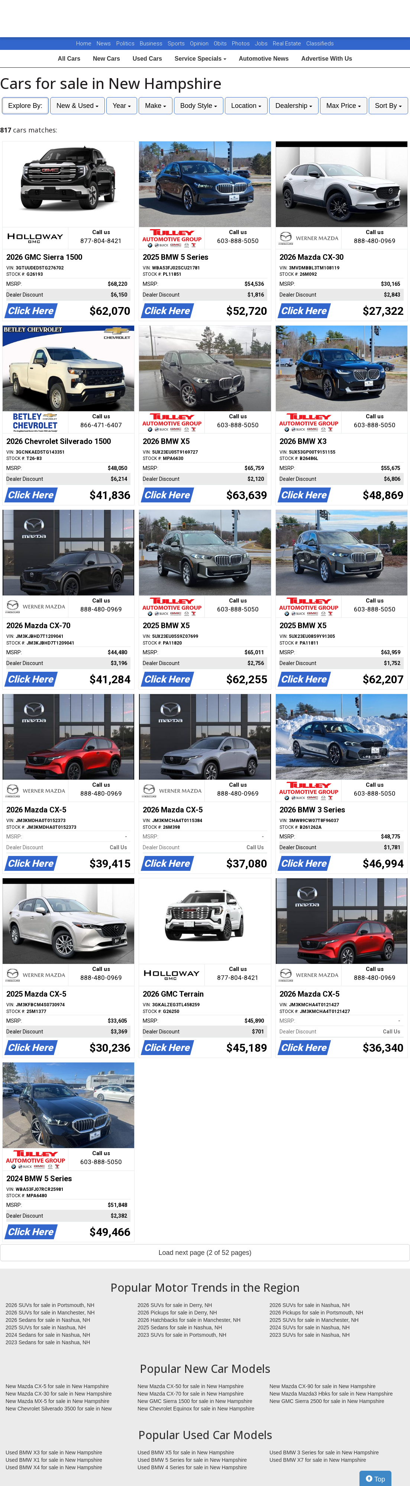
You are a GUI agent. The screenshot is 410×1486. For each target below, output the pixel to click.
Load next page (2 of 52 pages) (204, 1252)
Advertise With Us (326, 58)
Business (152, 43)
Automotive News (263, 58)
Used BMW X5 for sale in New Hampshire (186, 1452)
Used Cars (147, 58)
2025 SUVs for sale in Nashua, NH (46, 1327)
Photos (241, 43)
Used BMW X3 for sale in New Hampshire (54, 1452)
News (104, 43)
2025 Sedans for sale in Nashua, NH (180, 1327)
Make (155, 105)
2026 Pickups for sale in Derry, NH (177, 1313)
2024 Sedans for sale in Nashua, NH (48, 1335)
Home (83, 43)
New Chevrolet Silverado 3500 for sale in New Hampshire (59, 1409)
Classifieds (320, 43)
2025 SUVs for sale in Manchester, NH (314, 1320)
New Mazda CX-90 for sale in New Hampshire (322, 1386)
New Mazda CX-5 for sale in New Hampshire (57, 1386)
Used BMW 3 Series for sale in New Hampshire (324, 1452)
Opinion (200, 43)
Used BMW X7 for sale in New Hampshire (317, 1460)
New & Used (78, 105)
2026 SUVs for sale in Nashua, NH (309, 1305)
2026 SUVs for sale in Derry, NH (175, 1305)
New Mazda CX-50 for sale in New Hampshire (191, 1386)
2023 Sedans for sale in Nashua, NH (48, 1342)
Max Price (343, 105)
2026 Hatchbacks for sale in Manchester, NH (189, 1320)
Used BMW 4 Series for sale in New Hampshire (192, 1467)
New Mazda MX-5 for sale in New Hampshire (57, 1401)
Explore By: (25, 105)
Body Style (198, 105)
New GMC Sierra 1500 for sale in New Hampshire (195, 1401)
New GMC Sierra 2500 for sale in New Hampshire (326, 1401)
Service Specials (200, 58)
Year (122, 105)
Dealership (293, 105)
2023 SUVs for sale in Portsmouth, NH (182, 1335)
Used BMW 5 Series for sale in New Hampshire (192, 1460)
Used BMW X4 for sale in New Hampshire (54, 1467)
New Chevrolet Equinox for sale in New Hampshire (196, 1409)
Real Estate (288, 43)
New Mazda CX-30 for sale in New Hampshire (59, 1394)
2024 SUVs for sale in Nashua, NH (309, 1327)
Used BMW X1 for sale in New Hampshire (54, 1460)
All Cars (69, 58)
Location (246, 105)
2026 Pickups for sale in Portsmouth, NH (316, 1313)
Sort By (388, 105)
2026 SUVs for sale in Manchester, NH (50, 1313)
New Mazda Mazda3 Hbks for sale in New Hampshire (331, 1394)
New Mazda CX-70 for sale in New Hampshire (191, 1394)
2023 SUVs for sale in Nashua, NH (309, 1335)
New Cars (106, 58)
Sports (177, 43)
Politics (125, 43)
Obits (221, 43)
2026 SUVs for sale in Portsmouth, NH (50, 1305)
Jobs (262, 43)
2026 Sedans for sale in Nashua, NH (48, 1320)
